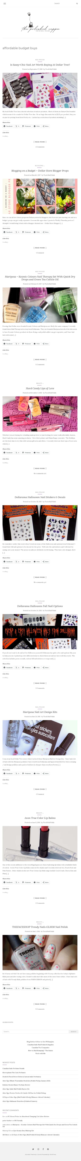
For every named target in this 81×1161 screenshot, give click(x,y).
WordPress (53, 1154)
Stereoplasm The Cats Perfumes (14, 1073)
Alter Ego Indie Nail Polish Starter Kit (16, 1089)
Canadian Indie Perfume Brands (13, 1068)
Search (73, 1031)
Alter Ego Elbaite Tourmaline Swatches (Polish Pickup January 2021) (26, 1081)
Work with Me (40, 1053)
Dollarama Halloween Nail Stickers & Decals (40, 497)
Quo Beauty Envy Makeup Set (23, 1131)
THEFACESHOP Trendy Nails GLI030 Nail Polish (40, 927)
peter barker (7, 1121)
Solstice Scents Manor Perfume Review (16, 1085)
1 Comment (40, 253)
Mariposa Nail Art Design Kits (40, 712)
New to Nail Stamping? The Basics (40, 1050)
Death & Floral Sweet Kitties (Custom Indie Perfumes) (22, 1077)
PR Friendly (18, 1121)
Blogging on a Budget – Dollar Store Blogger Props (40, 170)
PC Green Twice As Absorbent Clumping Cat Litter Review (28, 1116)
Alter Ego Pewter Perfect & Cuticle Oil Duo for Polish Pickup (24, 1093)
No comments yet (40, 473)
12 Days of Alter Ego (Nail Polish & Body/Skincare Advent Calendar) (26, 1097)
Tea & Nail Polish (51, 69)
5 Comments (40, 364)
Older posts (8, 1022)
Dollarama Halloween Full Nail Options (40, 606)
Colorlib (39, 1154)
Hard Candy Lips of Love (40, 388)
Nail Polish (40, 59)
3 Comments (40, 688)
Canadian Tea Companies (40, 1048)
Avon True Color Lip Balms (40, 818)
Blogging (39, 165)
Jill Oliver (6, 1135)
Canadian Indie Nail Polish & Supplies (41, 1045)
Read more (40, 142)
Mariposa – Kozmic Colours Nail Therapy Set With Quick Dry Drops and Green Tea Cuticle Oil (40, 278)
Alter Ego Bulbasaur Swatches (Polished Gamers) (20, 1101)
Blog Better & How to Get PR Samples (40, 1042)
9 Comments (40, 1009)
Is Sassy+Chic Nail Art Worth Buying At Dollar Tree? (40, 64)
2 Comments (40, 903)
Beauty (39, 383)
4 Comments (40, 147)
